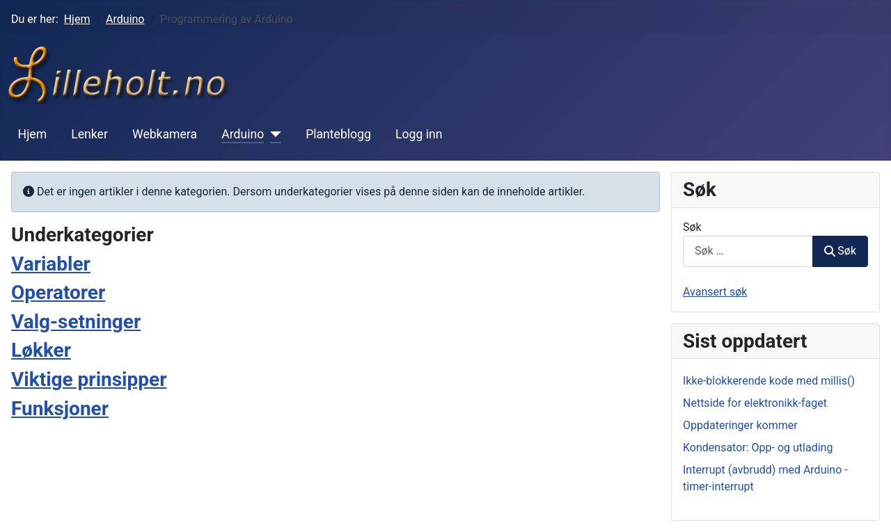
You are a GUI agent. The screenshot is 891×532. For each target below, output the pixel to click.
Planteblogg (338, 134)
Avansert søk (715, 291)
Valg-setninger (76, 321)
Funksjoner (60, 408)
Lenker (89, 134)
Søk (692, 227)
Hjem (32, 134)
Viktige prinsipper (88, 379)
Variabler (50, 263)
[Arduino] (272, 134)
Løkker (41, 350)
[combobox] (748, 251)
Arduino (242, 134)
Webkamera (164, 134)
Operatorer (58, 292)
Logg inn (418, 134)
